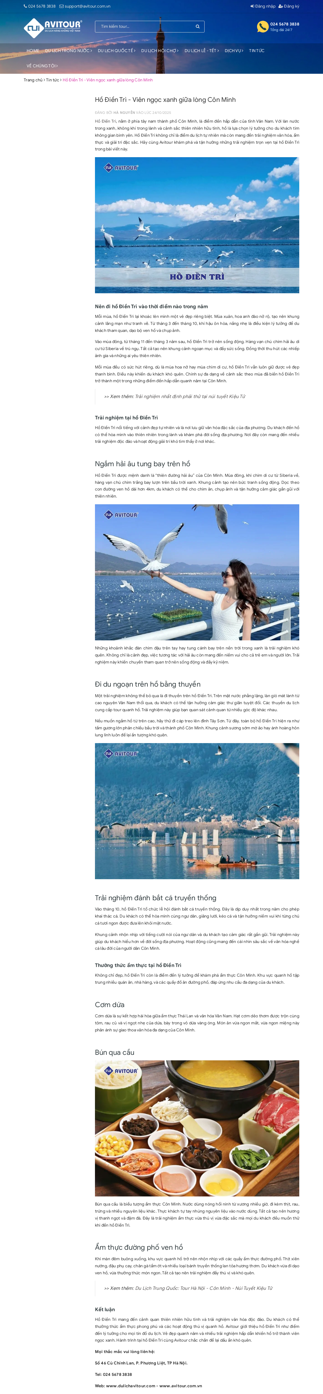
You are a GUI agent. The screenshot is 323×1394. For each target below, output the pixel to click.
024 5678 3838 (42, 6)
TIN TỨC (256, 50)
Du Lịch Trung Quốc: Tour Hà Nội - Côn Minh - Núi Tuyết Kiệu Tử (203, 1288)
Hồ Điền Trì (105, 121)
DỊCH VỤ (234, 50)
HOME (33, 50)
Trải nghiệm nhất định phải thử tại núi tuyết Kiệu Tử (190, 396)
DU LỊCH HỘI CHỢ (159, 50)
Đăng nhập (263, 6)
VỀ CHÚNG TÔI (42, 66)
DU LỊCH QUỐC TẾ (116, 50)
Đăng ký (288, 6)
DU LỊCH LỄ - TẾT (202, 50)
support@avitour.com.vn (88, 6)
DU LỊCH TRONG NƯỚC (68, 50)
